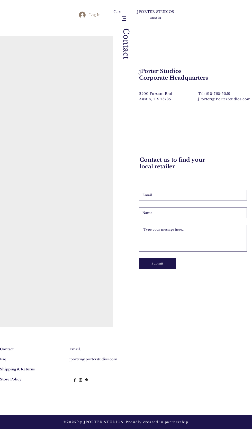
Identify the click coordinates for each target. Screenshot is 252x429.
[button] (119, 12)
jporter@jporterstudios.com (93, 359)
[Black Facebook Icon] (75, 380)
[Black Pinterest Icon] (86, 380)
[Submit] (157, 263)
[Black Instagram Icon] (80, 380)
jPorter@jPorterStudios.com (224, 99)
